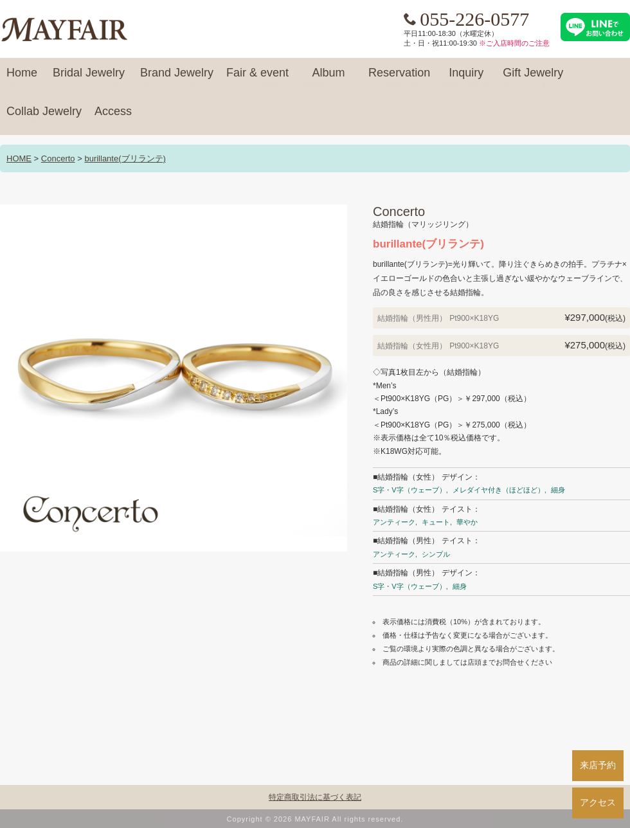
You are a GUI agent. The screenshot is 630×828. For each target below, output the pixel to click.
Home (21, 78)
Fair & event (257, 78)
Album (329, 78)
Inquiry (466, 78)
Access (113, 117)
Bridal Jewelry (88, 78)
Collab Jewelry (44, 117)
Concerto (58, 158)
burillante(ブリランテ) (124, 158)
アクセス (598, 802)
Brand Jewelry (176, 78)
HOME (19, 158)
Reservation (399, 78)
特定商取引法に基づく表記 (315, 797)
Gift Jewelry (533, 78)
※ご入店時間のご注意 (514, 43)
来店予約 (598, 765)
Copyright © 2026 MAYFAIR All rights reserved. (315, 819)
